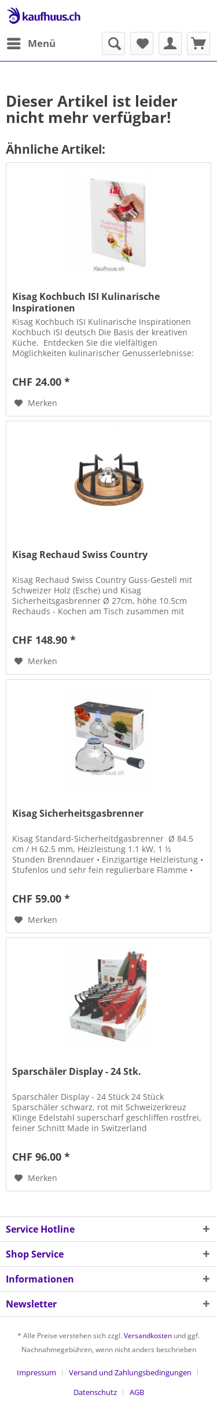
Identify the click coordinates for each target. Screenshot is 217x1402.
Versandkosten (148, 1336)
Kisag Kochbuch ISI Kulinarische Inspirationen (86, 302)
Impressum (36, 1372)
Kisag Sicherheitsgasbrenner (78, 813)
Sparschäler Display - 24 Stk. (76, 1072)
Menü (31, 42)
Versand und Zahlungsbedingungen (130, 1372)
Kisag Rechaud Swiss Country (80, 555)
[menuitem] (30, 43)
